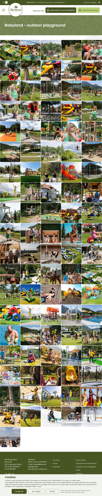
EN (6, 2)
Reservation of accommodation (61, 10)
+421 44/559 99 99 (40, 2)
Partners (79, 474)
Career (55, 463)
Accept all (19, 491)
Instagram (93, 2)
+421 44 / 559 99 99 (39, 462)
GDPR (78, 470)
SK (3, 2)
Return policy (80, 460)
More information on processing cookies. (72, 492)
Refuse (52, 491)
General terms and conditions (86, 463)
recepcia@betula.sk (59, 2)
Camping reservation (88, 10)
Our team (56, 460)
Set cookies (36, 491)
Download (56, 467)
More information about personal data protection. (75, 490)
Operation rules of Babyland (86, 467)
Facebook (86, 2)
